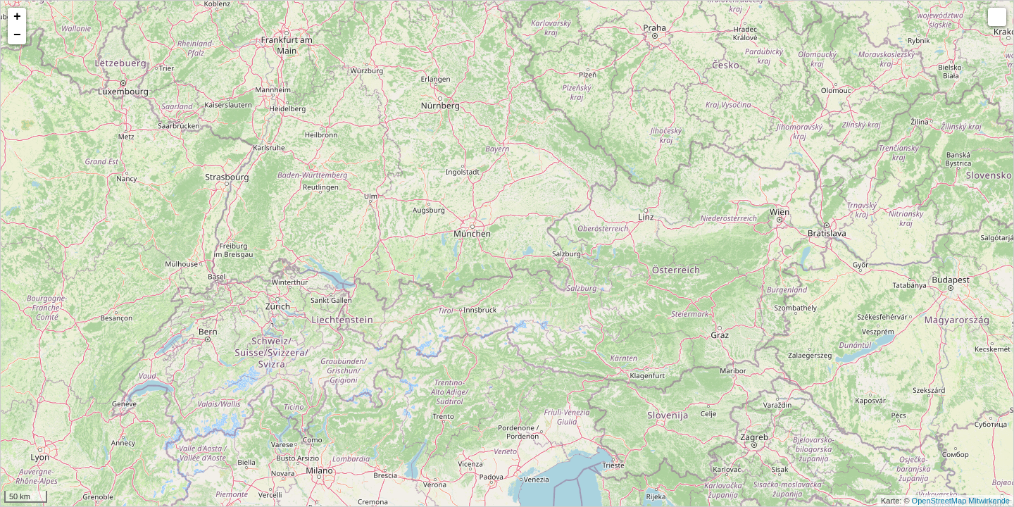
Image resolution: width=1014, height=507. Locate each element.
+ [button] (17, 16)
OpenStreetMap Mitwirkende (961, 500)
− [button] (17, 35)
